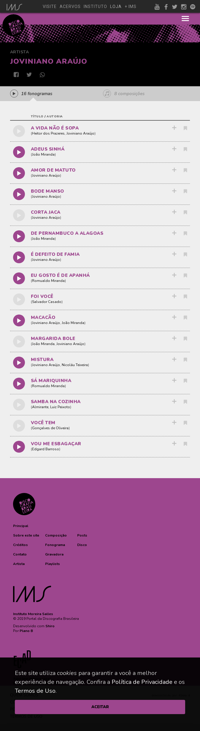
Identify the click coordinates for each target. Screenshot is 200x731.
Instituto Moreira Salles (33, 614)
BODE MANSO (47, 191)
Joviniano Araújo (80, 133)
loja (116, 6)
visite (50, 6)
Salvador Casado (46, 301)
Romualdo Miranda (48, 280)
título (37, 116)
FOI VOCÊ (42, 296)
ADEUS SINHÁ (48, 149)
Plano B (26, 630)
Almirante (40, 407)
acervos (70, 6)
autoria (55, 116)
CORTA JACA (46, 212)
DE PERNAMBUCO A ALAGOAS (67, 233)
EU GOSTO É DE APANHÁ (60, 275)
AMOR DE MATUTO (53, 170)
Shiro (50, 626)
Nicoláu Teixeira (75, 365)
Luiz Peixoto (60, 407)
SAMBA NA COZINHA (56, 402)
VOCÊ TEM (43, 423)
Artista (19, 52)
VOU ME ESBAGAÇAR (56, 444)
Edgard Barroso (45, 449)
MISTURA (42, 360)
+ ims (130, 6)
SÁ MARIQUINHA (51, 381)
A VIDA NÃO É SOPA (55, 128)
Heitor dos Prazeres (48, 133)
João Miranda (43, 154)
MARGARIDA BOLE (53, 338)
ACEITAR (100, 707)
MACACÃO (43, 317)
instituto (95, 6)
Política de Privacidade (142, 682)
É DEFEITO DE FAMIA (55, 254)
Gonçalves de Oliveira (50, 428)
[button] (20, 525)
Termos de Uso (35, 691)
